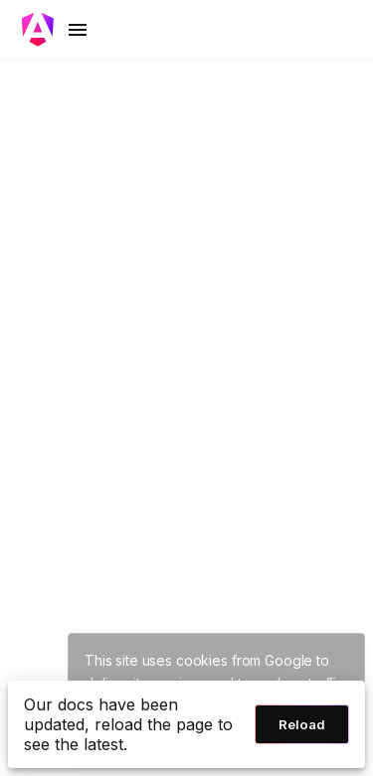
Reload (302, 724)
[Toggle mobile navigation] (55, 30)
